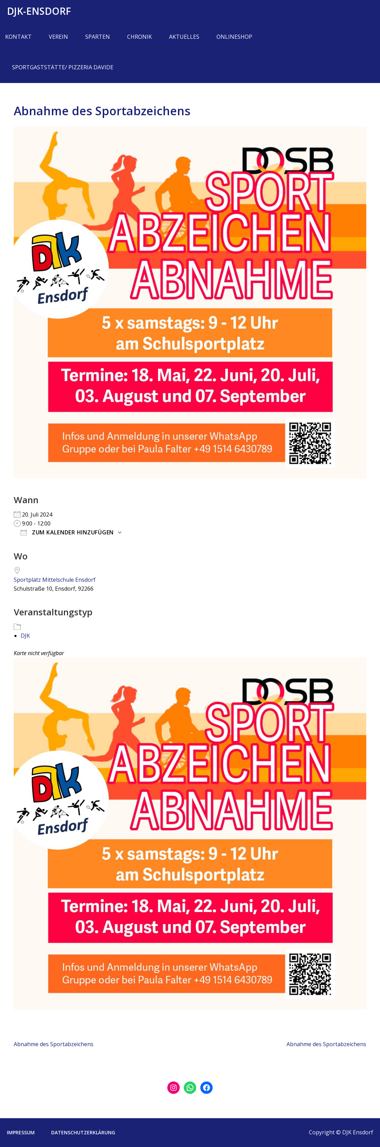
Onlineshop (234, 36)
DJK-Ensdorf (39, 10)
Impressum (21, 1132)
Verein (58, 36)
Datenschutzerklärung (83, 1132)
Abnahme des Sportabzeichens (53, 1044)
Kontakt (18, 36)
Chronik (139, 36)
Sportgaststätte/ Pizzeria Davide (62, 67)
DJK (25, 635)
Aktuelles (184, 36)
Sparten (97, 36)
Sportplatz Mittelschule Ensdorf (55, 579)
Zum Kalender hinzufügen (67, 532)
